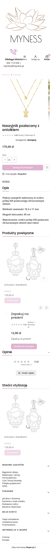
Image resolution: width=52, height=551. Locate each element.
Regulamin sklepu (10, 472)
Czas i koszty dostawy (12, 480)
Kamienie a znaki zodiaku (13, 501)
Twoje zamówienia (10, 519)
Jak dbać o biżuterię (11, 498)
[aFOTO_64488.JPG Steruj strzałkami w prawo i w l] (5, 313)
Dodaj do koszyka (23, 167)
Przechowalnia (8, 524)
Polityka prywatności (11, 483)
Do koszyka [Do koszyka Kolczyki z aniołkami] (12, 300)
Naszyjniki (17, 74)
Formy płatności (9, 477)
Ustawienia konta (10, 522)
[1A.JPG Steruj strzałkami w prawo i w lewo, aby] (7, 313)
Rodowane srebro (10, 504)
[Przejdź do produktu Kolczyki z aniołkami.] (26, 260)
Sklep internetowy (23, 547)
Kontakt (5, 540)
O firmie (6, 537)
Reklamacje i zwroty (11, 475)
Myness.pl (6, 74)
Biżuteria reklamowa (11, 506)
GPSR (4, 486)
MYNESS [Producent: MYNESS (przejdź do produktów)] (6, 181)
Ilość (4, 155)
